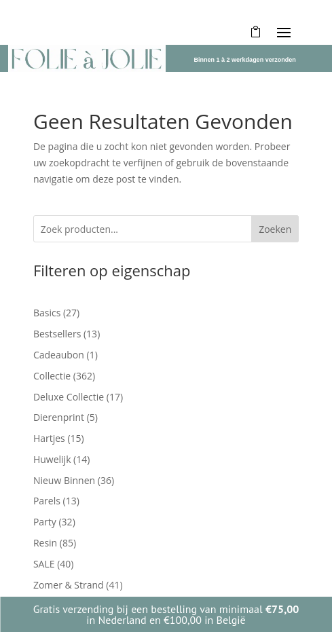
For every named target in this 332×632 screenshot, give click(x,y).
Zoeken (275, 229)
